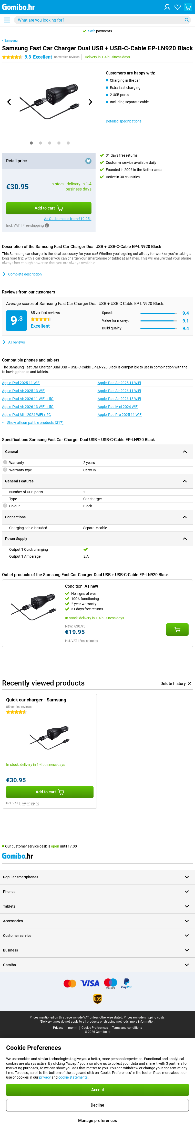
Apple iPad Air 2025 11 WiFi (119, 383)
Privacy (58, 1028)
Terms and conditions (127, 1028)
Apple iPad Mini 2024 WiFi (118, 407)
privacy (45, 1077)
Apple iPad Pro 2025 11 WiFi (120, 415)
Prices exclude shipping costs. (144, 1017)
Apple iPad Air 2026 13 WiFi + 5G (28, 407)
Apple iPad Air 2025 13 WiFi (23, 391)
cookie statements (73, 1077)
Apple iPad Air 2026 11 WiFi (119, 391)
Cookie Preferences (94, 1028)
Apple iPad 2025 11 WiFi (21, 383)
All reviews (13, 342)
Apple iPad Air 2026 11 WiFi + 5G (28, 399)
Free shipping (88, 641)
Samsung (11, 40)
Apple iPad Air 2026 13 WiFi (119, 399)
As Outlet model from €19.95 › (67, 219)
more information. (142, 1021)
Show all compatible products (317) (33, 422)
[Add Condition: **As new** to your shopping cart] (177, 629)
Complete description (22, 274)
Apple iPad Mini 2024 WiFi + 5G (26, 415)
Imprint (72, 1028)
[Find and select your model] (102, 20)
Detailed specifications (123, 121)
